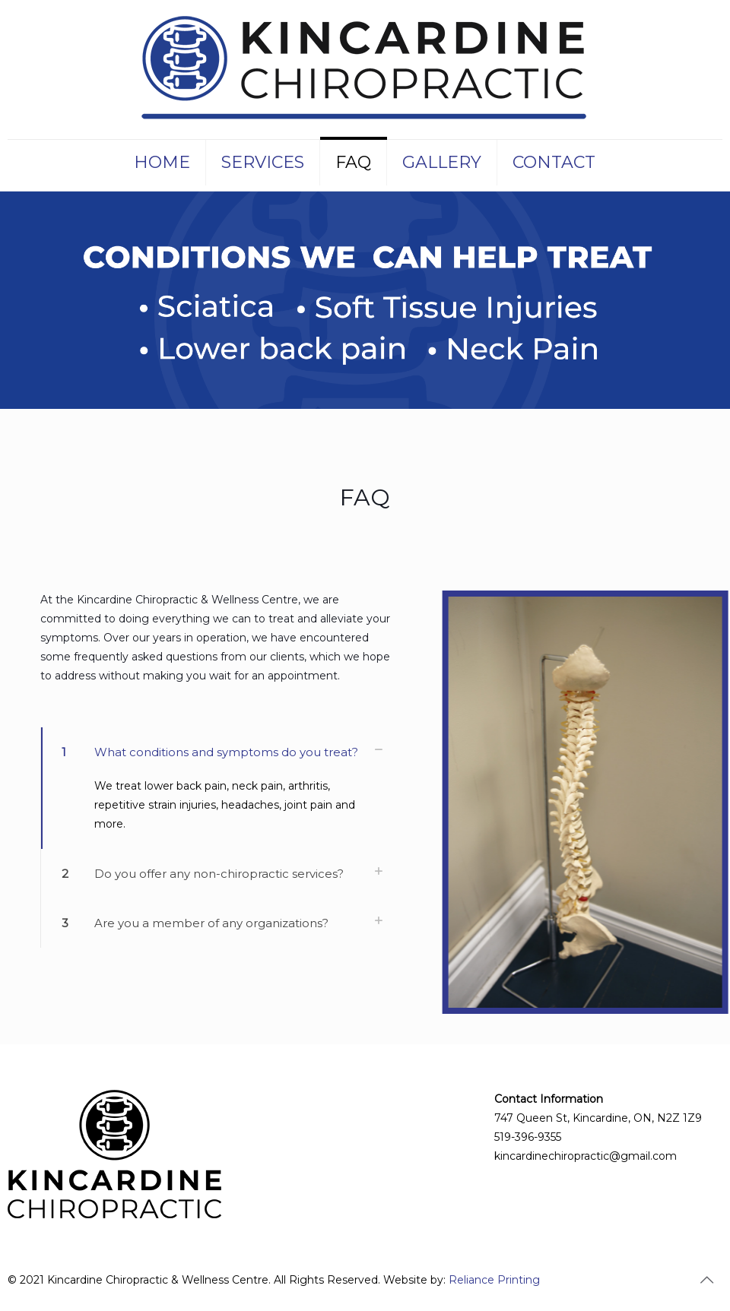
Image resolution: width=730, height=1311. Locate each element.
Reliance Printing (494, 1280)
